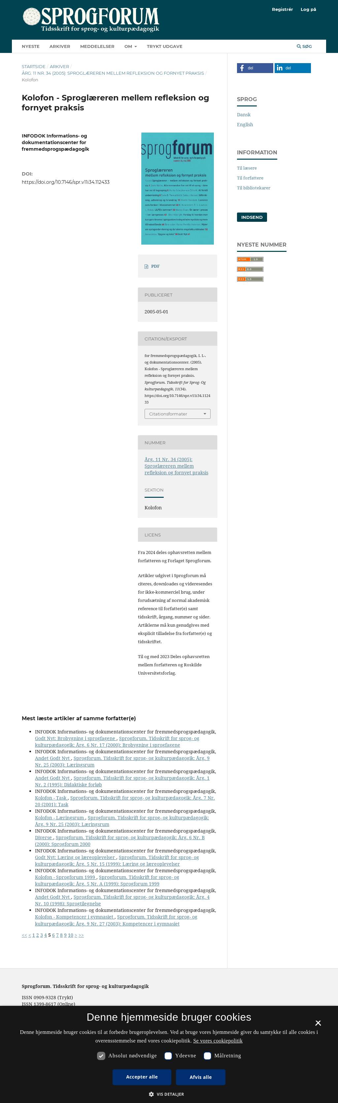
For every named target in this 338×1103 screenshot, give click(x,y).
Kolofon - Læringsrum (60, 817)
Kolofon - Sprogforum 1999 (65, 877)
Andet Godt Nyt (53, 758)
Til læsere (247, 168)
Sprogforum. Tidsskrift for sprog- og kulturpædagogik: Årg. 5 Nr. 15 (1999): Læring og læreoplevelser (117, 860)
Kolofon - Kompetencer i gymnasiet (75, 917)
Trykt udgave (165, 46)
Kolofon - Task (51, 798)
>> (81, 935)
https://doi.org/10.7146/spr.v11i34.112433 (66, 182)
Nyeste (31, 46)
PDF (155, 266)
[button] (255, 68)
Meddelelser (97, 46)
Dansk (244, 114)
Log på (308, 9)
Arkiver (60, 46)
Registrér (282, 9)
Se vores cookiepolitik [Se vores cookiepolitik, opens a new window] (218, 1041)
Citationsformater (168, 413)
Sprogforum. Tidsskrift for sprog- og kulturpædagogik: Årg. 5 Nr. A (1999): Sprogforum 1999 (107, 880)
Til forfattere (250, 178)
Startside (34, 66)
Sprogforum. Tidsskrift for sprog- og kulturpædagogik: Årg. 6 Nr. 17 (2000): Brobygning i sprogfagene (117, 741)
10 (70, 935)
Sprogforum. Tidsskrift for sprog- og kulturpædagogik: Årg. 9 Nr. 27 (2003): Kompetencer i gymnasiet (116, 920)
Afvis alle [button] (201, 1077)
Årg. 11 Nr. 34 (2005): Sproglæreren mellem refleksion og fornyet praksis (113, 73)
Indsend (252, 217)
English (245, 124)
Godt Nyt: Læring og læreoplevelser (75, 857)
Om (128, 46)
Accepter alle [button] (142, 1077)
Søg (304, 46)
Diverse (44, 837)
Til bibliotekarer (253, 188)
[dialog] (169, 1054)
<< (24, 935)
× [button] (318, 1025)
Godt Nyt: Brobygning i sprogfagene (76, 738)
